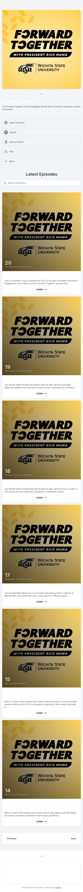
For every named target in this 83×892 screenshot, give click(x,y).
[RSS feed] (41, 93)
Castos (58, 887)
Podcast (9, 865)
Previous (11, 838)
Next (73, 838)
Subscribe (9, 880)
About (7, 872)
